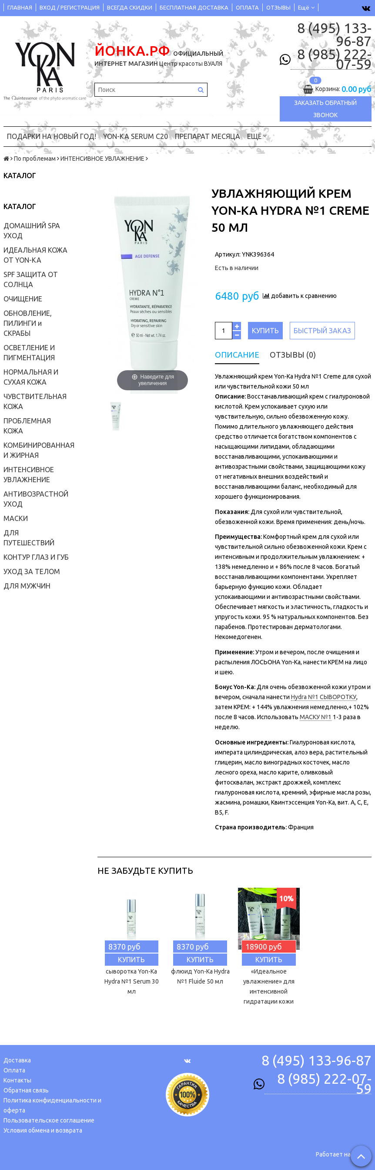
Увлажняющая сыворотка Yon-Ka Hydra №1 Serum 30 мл (131, 976)
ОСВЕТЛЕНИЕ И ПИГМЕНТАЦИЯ (29, 353)
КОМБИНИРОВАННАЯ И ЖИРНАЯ (38, 450)
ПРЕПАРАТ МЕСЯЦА (207, 136)
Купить (265, 331)
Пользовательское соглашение (48, 1120)
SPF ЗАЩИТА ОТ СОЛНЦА (30, 279)
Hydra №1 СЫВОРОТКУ (323, 696)
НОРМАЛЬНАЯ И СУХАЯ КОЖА (30, 377)
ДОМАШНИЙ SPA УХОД (31, 231)
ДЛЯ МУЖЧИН (26, 586)
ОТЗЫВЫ (278, 7)
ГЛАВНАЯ (19, 7)
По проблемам (35, 158)
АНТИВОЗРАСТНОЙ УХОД (35, 499)
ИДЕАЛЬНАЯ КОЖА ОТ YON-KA (35, 255)
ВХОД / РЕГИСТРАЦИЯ (70, 7)
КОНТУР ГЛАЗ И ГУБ (36, 557)
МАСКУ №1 (315, 716)
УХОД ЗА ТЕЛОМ (31, 571)
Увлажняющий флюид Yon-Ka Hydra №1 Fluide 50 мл (200, 971)
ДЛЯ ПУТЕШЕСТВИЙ (28, 538)
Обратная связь (26, 1090)
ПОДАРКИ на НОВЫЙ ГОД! (51, 136)
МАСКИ (15, 518)
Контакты (17, 1080)
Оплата (14, 1070)
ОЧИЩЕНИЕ (22, 299)
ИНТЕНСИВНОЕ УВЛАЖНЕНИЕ (102, 158)
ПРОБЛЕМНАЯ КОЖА (27, 426)
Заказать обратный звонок (325, 108)
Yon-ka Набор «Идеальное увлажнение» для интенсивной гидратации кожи (269, 981)
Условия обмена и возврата (42, 1130)
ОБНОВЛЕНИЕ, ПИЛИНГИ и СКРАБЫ (27, 323)
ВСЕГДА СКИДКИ (129, 7)
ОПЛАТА (247, 7)
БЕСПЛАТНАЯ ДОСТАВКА (194, 7)
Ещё (306, 7)
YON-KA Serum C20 (135, 136)
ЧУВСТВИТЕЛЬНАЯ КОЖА (35, 401)
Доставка (17, 1060)
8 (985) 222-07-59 (334, 59)
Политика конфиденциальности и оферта (52, 1105)
